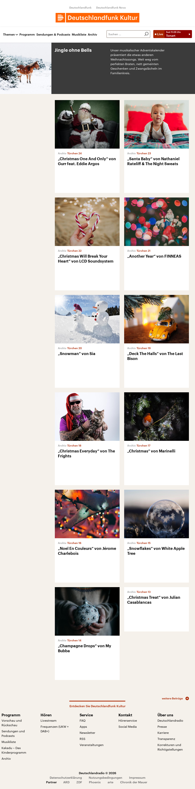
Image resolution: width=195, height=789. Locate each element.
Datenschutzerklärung (66, 777)
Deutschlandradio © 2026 (97, 773)
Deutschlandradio (170, 720)
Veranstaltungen (92, 745)
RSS (82, 738)
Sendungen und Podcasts (13, 733)
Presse (162, 726)
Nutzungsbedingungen (105, 777)
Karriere (163, 732)
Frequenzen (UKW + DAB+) (55, 729)
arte (110, 782)
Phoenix (95, 782)
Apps (83, 726)
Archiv (92, 34)
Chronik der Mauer (133, 782)
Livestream (49, 720)
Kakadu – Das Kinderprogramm (14, 750)
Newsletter (87, 732)
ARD (66, 782)
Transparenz (166, 738)
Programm (27, 34)
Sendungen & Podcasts (53, 34)
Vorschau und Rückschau (12, 723)
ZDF (79, 782)
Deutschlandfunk (80, 7)
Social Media (127, 726)
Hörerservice (127, 720)
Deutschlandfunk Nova (111, 7)
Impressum (137, 777)
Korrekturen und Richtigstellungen (170, 747)
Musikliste (79, 34)
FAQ (83, 720)
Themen (9, 34)
